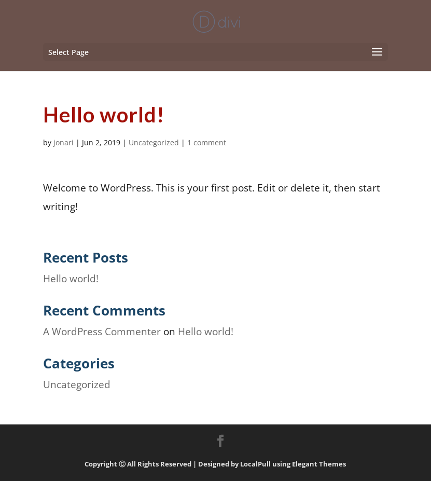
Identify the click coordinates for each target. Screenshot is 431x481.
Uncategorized (154, 142)
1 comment (206, 142)
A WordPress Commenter (102, 331)
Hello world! (71, 278)
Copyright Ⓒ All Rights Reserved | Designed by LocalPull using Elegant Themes (215, 464)
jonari (63, 142)
